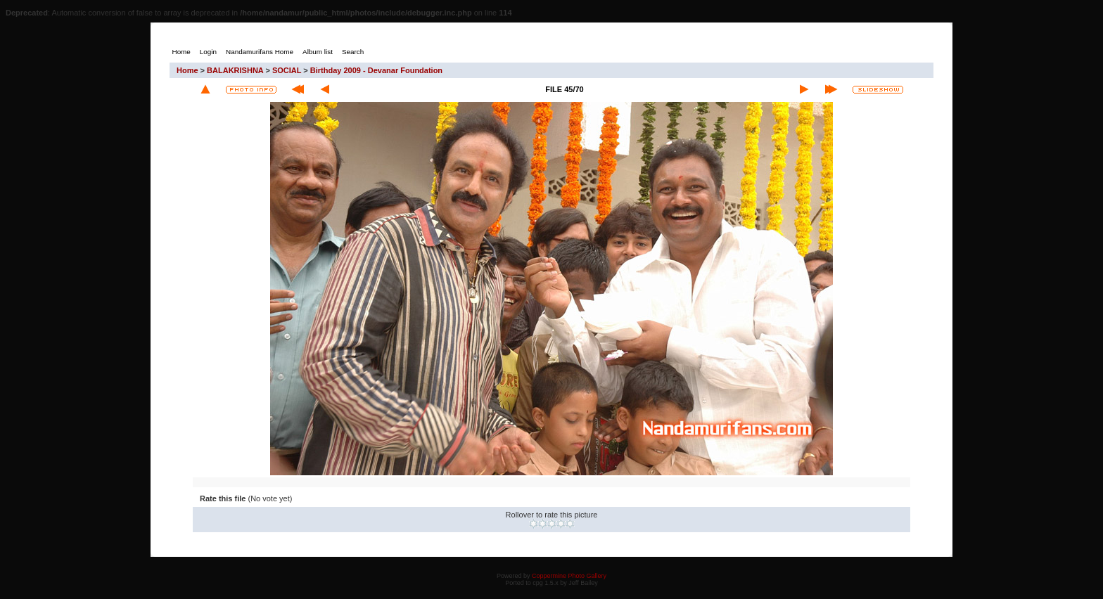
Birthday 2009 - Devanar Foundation (376, 70)
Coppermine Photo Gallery (569, 575)
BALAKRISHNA (235, 70)
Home (187, 70)
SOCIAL (286, 70)
